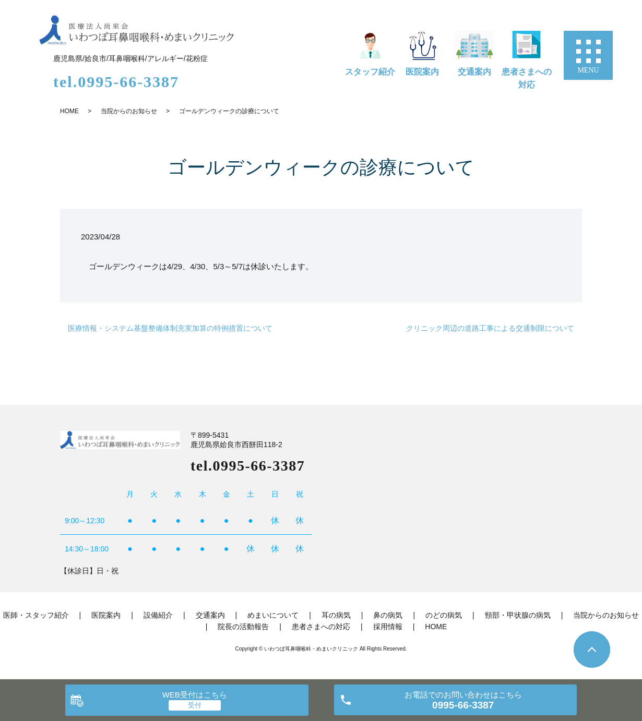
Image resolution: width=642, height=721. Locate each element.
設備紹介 (158, 615)
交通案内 (474, 71)
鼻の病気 (387, 615)
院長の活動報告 (243, 626)
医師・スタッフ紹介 (36, 615)
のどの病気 (443, 615)
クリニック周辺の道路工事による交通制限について (490, 328)
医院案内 (422, 71)
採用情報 (387, 626)
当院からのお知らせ (129, 111)
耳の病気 (336, 615)
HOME (69, 111)
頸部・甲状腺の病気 (518, 615)
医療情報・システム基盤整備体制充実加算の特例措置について (170, 328)
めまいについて (273, 615)
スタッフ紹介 (370, 71)
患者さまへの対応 (527, 78)
